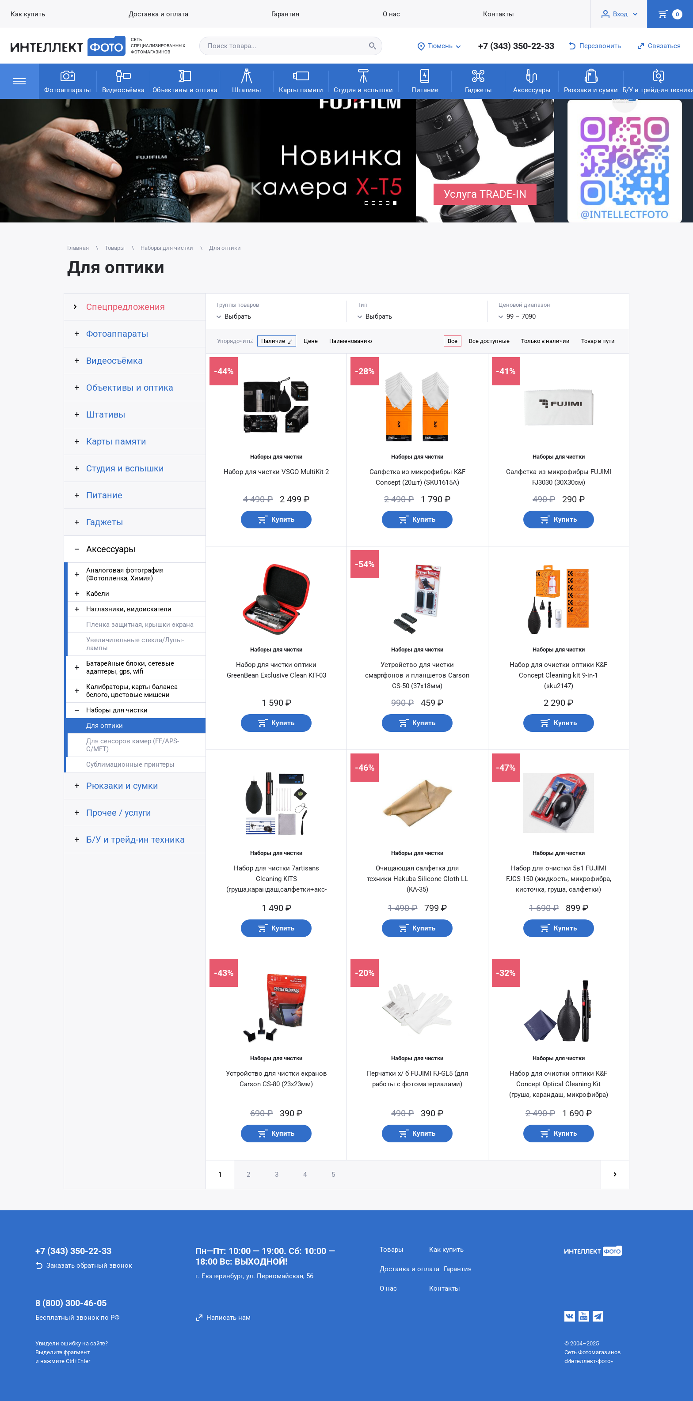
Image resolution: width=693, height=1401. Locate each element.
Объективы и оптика (184, 80)
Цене (311, 341)
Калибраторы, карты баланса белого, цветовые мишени (132, 691)
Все (452, 341)
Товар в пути (598, 341)
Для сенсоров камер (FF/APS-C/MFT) (132, 745)
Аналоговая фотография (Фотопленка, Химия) (125, 574)
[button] (366, 203)
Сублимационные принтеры (130, 764)
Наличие (273, 341)
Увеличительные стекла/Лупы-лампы (135, 644)
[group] (208, 160)
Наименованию (350, 341)
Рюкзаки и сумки (591, 80)
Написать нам (228, 1318)
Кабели (97, 594)
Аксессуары (532, 80)
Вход (620, 14)
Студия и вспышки (363, 80)
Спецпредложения (125, 306)
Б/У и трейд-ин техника (135, 839)
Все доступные (489, 341)
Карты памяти (301, 80)
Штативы (246, 80)
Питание (424, 80)
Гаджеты (478, 80)
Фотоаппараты (67, 80)
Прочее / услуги (118, 812)
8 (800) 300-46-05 (71, 1303)
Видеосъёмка (123, 80)
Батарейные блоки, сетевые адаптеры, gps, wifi (130, 667)
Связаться (664, 46)
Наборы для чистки (117, 710)
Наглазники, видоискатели (128, 609)
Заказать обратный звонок (89, 1265)
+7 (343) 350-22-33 (516, 46)
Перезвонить (600, 46)
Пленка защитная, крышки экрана (140, 625)
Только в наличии (545, 341)
